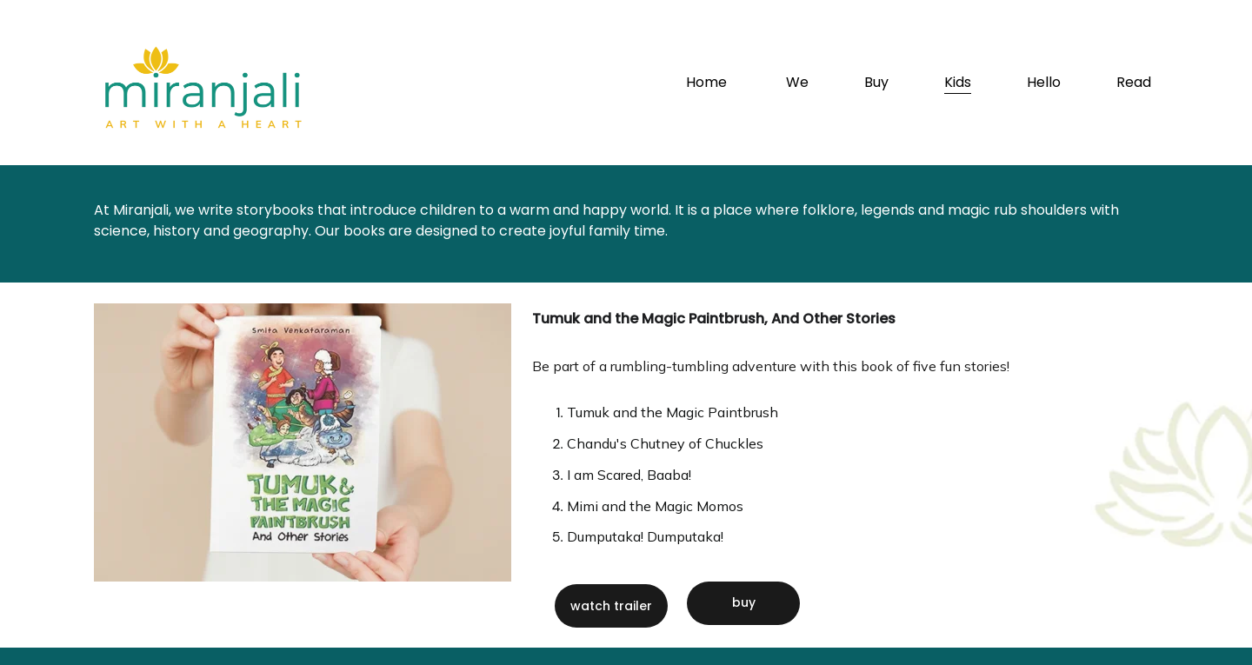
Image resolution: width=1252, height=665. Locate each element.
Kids (957, 82)
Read (1133, 82)
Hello (1044, 82)
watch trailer (611, 606)
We (797, 82)
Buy (876, 82)
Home (708, 82)
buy (744, 602)
